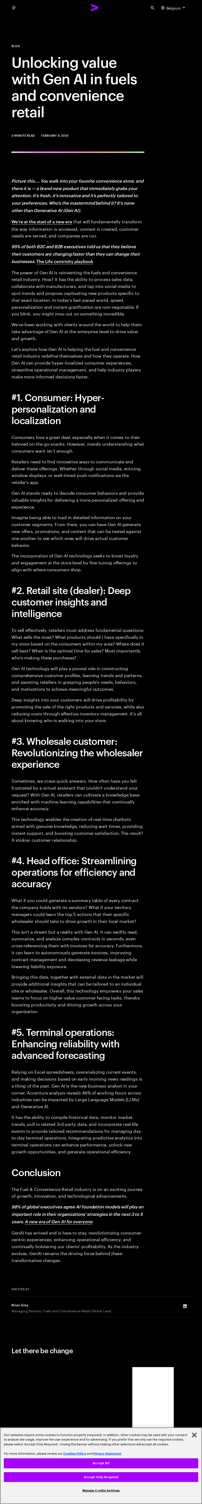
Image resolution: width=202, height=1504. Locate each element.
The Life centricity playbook (64, 261)
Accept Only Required (101, 1477)
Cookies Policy (74, 1453)
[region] (101, 1465)
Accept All (101, 1463)
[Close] (194, 1435)
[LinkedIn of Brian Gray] (185, 1306)
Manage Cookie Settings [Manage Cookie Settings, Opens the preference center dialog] (101, 1490)
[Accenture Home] (95, 7)
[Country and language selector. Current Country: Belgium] (174, 7)
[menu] (14, 7)
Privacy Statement (107, 1453)
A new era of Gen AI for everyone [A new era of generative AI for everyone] (58, 1221)
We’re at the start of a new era (41, 221)
